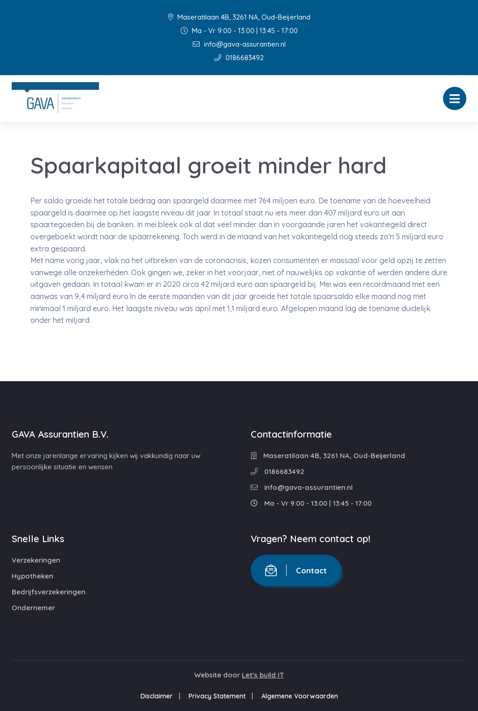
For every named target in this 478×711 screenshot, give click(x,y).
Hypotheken (32, 576)
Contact (296, 570)
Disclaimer (157, 696)
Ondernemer (33, 607)
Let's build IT (263, 674)
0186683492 (239, 57)
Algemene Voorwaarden (299, 696)
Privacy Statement (217, 696)
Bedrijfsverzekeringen (48, 591)
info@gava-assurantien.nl (239, 44)
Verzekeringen (36, 560)
